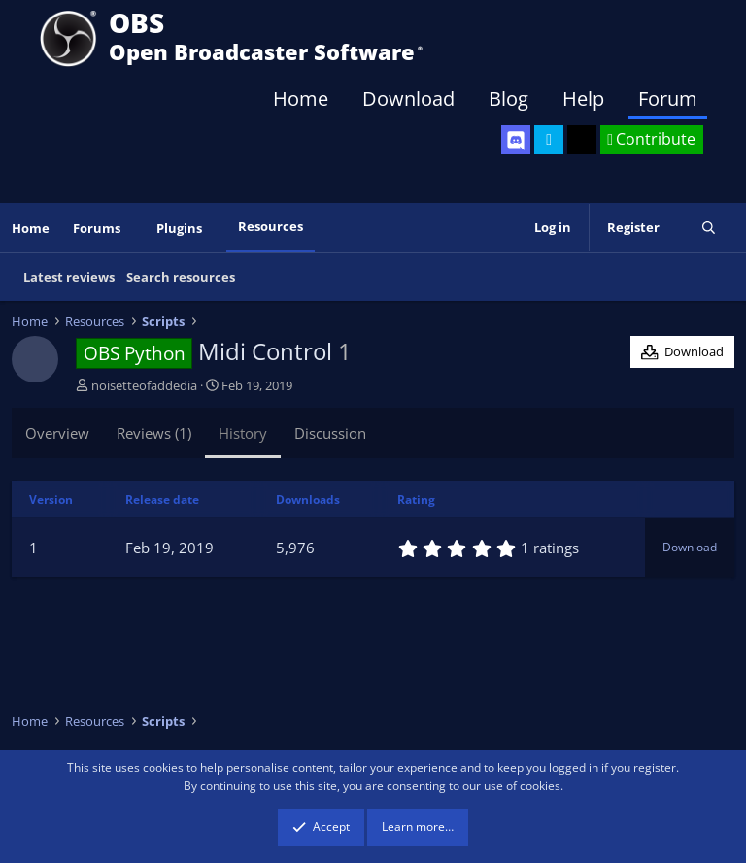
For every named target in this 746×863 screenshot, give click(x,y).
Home (300, 98)
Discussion (330, 433)
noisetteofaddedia (144, 385)
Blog (508, 98)
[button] (134, 228)
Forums (96, 228)
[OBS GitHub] (581, 139)
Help (583, 98)
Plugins (179, 228)
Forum (667, 98)
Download (408, 98)
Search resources (180, 276)
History (243, 433)
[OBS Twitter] (548, 139)
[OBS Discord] (515, 139)
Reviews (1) (154, 433)
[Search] (708, 227)
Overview (57, 433)
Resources (270, 226)
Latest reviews (69, 276)
